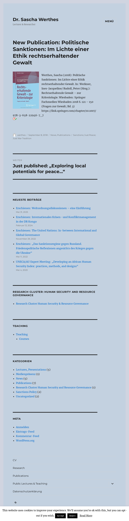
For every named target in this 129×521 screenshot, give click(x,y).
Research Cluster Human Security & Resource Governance (52, 303)
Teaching (22, 334)
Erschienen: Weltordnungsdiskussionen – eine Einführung (53, 208)
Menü (109, 21)
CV (14, 460)
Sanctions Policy (26, 391)
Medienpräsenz (26, 374)
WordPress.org (25, 440)
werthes (21, 135)
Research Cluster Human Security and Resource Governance (53, 387)
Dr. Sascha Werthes (35, 19)
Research (19, 468)
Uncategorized (25, 396)
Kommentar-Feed (27, 436)
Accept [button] (60, 515)
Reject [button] (72, 515)
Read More (86, 515)
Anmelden (22, 427)
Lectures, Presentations (31, 369)
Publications (63, 135)
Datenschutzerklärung (27, 491)
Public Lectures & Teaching (30, 483)
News (53, 135)
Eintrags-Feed (25, 431)
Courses (24, 338)
